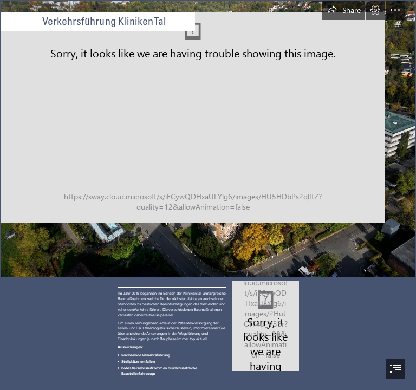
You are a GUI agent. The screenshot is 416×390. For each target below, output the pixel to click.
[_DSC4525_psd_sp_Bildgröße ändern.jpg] (208, 138)
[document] (208, 195)
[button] (343, 10)
